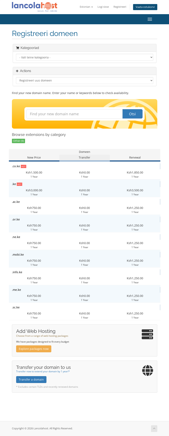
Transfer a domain (31, 379)
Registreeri (119, 6)
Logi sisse (103, 6)
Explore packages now (34, 349)
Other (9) (18, 141)
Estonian (86, 6)
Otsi (132, 113)
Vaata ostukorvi (145, 7)
